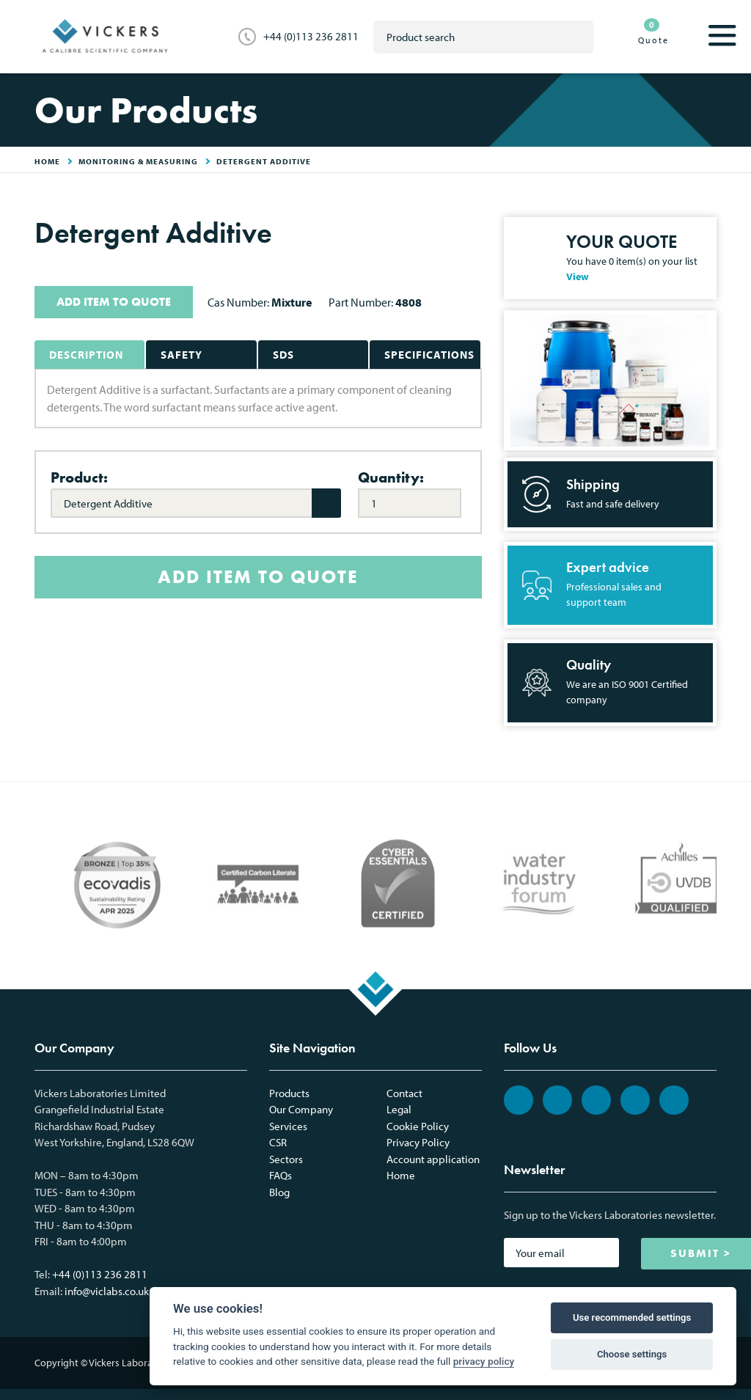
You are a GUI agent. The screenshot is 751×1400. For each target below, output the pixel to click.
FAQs (280, 1175)
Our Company (301, 1109)
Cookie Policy (418, 1126)
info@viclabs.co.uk (107, 1291)
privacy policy (484, 1361)
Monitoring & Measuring (138, 161)
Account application (433, 1159)
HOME (47, 161)
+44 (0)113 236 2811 (311, 36)
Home (401, 1175)
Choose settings (632, 1354)
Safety (181, 355)
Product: (79, 477)
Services (288, 1126)
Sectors (286, 1159)
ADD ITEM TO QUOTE (113, 301)
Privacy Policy (418, 1142)
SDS (283, 355)
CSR (278, 1142)
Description (86, 355)
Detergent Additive (263, 161)
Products (289, 1093)
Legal (399, 1109)
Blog (279, 1192)
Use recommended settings (632, 1317)
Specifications (429, 355)
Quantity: (391, 477)
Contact (404, 1093)
